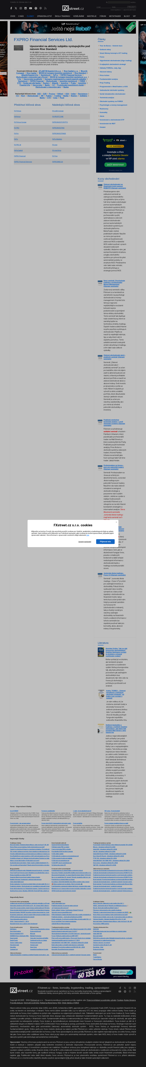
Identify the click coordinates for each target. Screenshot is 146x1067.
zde (87, 535)
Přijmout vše (105, 541)
